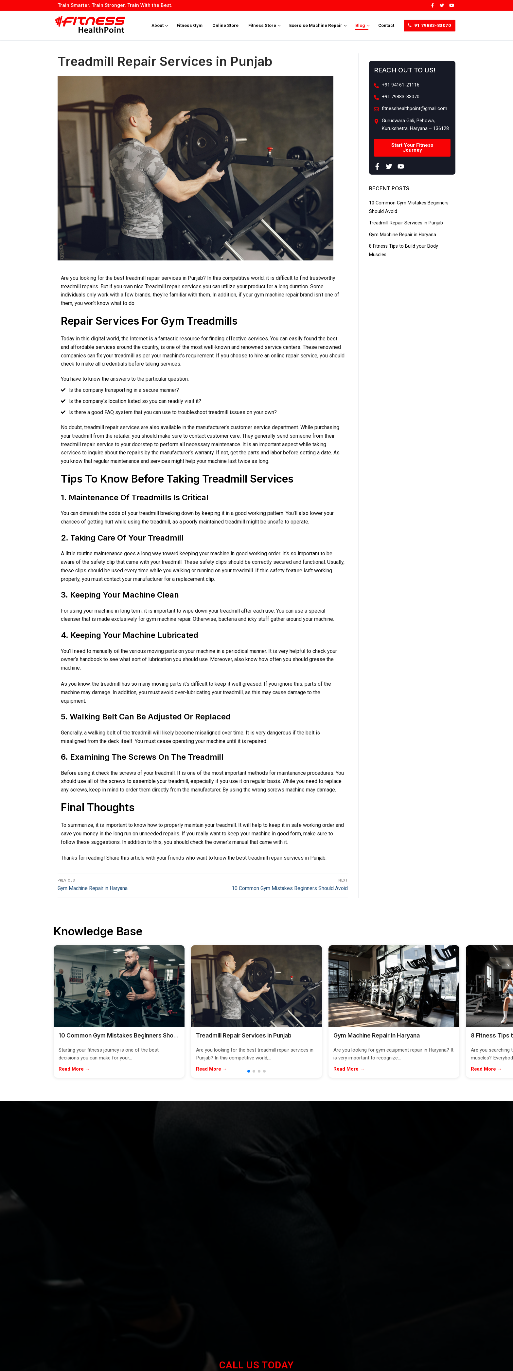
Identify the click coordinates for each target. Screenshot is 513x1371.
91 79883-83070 (429, 25)
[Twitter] (442, 5)
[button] (248, 1073)
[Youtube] (451, 5)
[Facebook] (432, 5)
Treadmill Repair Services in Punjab (409, 222)
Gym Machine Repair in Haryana (405, 234)
